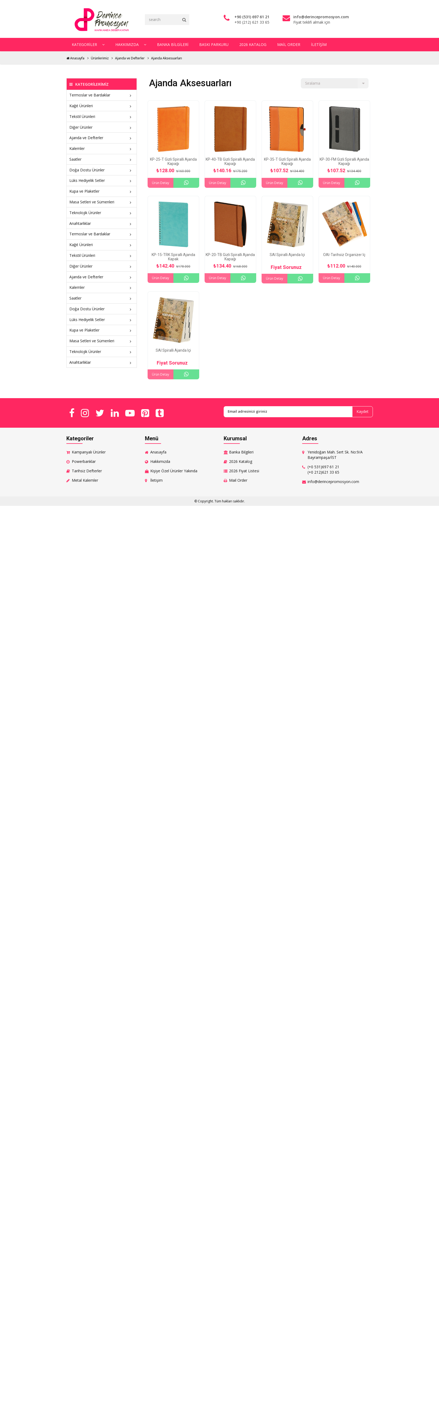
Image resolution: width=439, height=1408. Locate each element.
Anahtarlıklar (101, 223)
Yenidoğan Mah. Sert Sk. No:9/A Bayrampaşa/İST (335, 454)
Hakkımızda (130, 44)
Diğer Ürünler (101, 126)
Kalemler (101, 148)
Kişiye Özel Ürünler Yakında (173, 470)
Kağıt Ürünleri (101, 105)
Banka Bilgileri (172, 44)
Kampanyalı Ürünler (89, 451)
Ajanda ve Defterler (130, 58)
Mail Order (287, 44)
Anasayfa (75, 58)
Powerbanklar (84, 461)
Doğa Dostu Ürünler (101, 169)
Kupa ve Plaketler (101, 191)
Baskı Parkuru (213, 44)
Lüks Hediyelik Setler (101, 180)
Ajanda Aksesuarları (166, 58)
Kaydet (362, 411)
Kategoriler (88, 44)
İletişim (318, 44)
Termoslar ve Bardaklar (101, 95)
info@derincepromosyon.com (333, 481)
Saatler (101, 159)
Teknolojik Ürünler (101, 212)
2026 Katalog (252, 44)
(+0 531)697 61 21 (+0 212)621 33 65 (323, 469)
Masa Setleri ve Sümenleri (101, 201)
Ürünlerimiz (100, 58)
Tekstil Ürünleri (101, 116)
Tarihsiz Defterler (87, 470)
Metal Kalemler (85, 479)
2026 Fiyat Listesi (244, 470)
